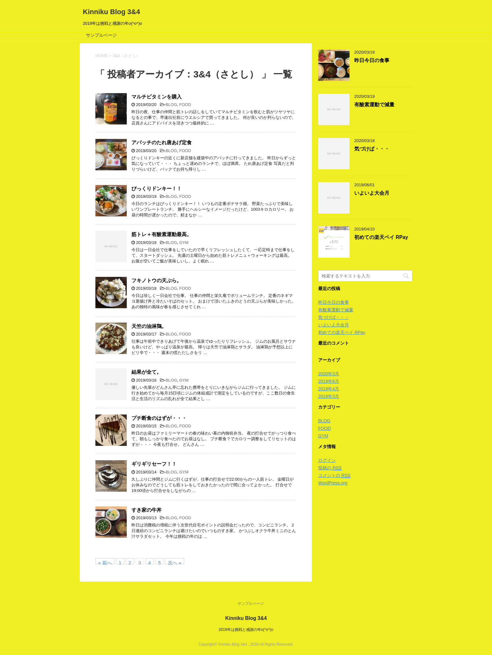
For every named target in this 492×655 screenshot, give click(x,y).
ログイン (327, 460)
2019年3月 (328, 396)
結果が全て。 (146, 372)
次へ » (174, 562)
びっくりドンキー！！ (156, 188)
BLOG (171, 104)
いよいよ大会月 (371, 193)
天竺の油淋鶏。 (149, 326)
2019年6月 (328, 381)
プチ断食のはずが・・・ (159, 418)
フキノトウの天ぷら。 (156, 280)
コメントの (334, 475)
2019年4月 (328, 388)
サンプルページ (101, 35)
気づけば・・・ (371, 148)
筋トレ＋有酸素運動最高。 (161, 234)
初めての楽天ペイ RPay (381, 237)
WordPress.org (332, 482)
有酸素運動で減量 (374, 104)
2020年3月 (328, 373)
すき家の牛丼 (146, 510)
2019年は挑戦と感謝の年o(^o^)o (246, 629)
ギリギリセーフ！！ (154, 464)
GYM (184, 242)
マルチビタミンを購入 (156, 96)
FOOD (185, 104)
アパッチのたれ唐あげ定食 (161, 142)
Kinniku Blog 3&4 (111, 12)
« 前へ (105, 562)
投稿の (330, 468)
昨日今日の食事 (371, 60)
